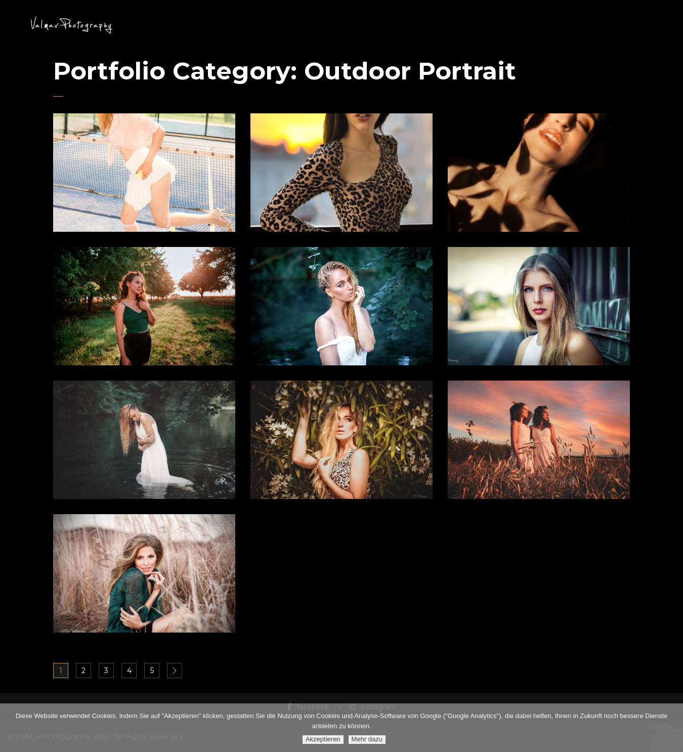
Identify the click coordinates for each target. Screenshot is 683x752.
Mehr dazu (367, 739)
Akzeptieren (323, 739)
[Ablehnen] (670, 728)
